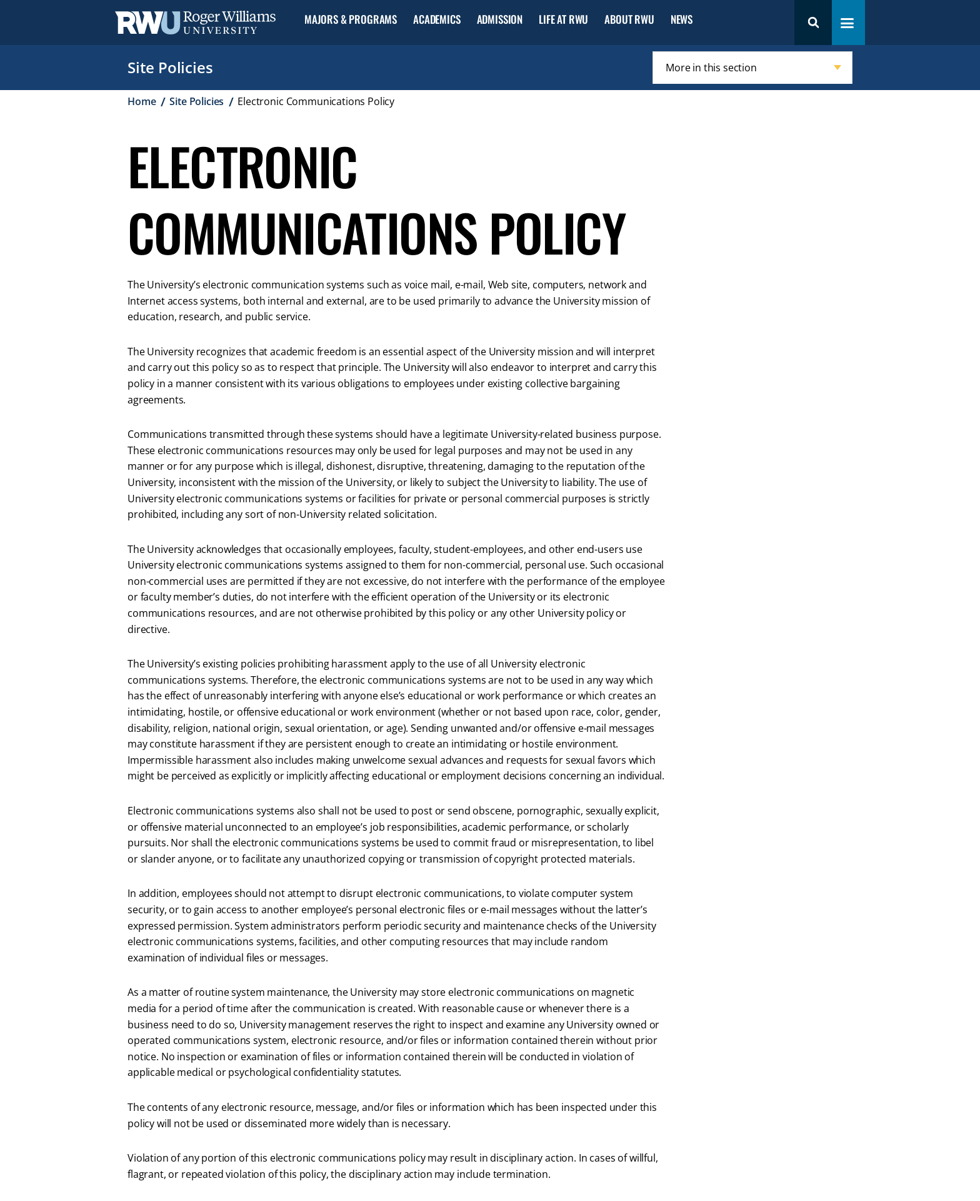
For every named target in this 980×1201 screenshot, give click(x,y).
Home (142, 101)
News (681, 20)
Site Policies (170, 67)
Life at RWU (563, 20)
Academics (436, 20)
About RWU (629, 20)
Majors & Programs (350, 20)
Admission (499, 20)
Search (813, 22)
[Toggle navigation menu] (847, 23)
